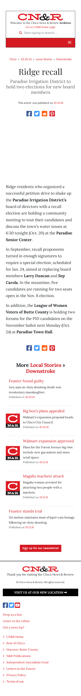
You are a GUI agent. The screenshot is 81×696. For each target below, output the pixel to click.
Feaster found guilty (26, 380)
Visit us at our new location (40, 592)
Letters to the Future (21, 668)
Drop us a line (12, 614)
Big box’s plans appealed (43, 411)
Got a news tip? (13, 627)
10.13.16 (43, 462)
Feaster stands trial (25, 511)
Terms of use (15, 681)
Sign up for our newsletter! (40, 548)
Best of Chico (15, 643)
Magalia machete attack (43, 476)
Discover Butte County (22, 649)
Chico (13, 59)
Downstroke (63, 59)
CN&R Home (15, 637)
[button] (69, 42)
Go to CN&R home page (41, 27)
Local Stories (44, 59)
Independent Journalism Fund (27, 662)
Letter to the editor (16, 621)
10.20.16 (26, 59)
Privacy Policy (16, 675)
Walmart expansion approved (48, 441)
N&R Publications (18, 656)
